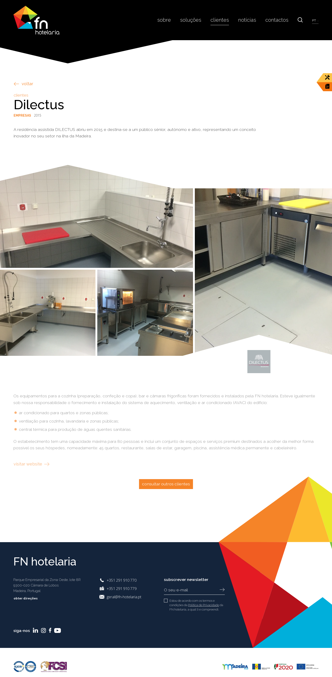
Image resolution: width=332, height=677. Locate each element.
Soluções (199, 20)
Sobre (174, 20)
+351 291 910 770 (121, 580)
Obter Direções (29, 598)
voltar (23, 83)
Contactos (279, 20)
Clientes (226, 20)
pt (315, 20)
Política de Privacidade (203, 605)
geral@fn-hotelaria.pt (124, 596)
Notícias (252, 20)
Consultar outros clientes (166, 483)
